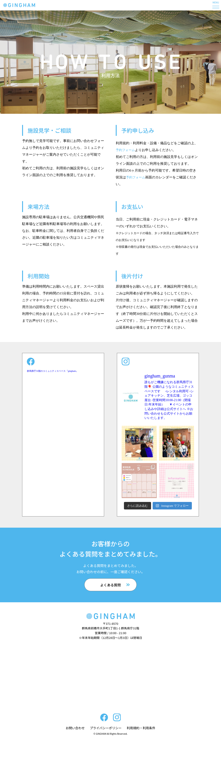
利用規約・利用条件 (141, 728)
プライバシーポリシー (106, 728)
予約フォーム (126, 150)
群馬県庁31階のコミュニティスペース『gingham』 (52, 371)
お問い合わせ (75, 728)
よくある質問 (110, 584)
